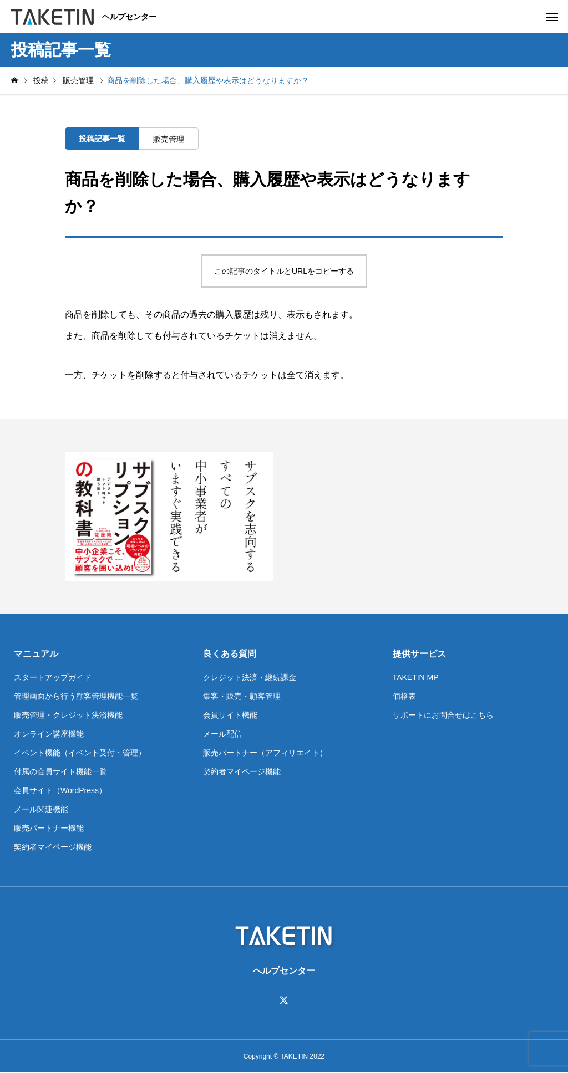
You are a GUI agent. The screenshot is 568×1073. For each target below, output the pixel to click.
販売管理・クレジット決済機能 (68, 715)
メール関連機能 (41, 809)
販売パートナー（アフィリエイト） (265, 752)
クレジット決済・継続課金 (249, 677)
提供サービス (419, 653)
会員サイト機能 (230, 715)
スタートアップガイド (53, 677)
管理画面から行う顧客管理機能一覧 (76, 696)
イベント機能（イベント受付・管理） (80, 752)
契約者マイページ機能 (53, 846)
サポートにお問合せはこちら (443, 715)
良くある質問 (229, 653)
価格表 (404, 696)
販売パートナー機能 (49, 828)
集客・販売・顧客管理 (242, 696)
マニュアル (36, 653)
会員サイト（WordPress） (60, 790)
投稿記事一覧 (102, 138)
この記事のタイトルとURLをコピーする (284, 271)
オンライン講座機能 (49, 733)
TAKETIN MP (416, 677)
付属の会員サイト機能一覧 (60, 771)
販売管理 (168, 139)
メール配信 (222, 733)
